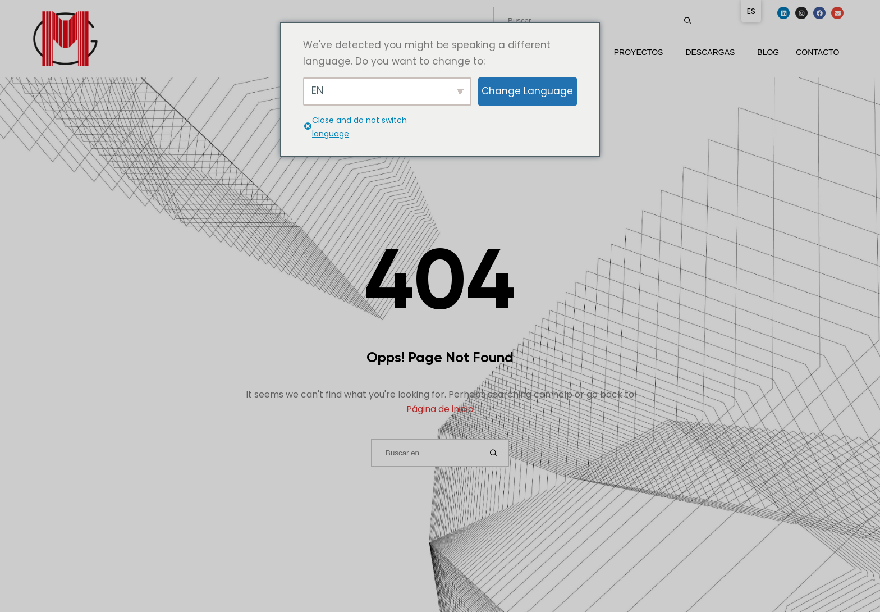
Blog (768, 52)
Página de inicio (440, 409)
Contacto (817, 52)
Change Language (527, 91)
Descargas (710, 52)
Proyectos (638, 52)
